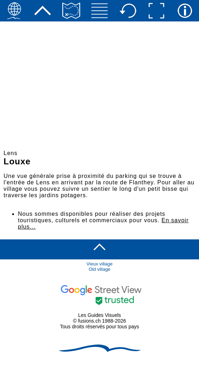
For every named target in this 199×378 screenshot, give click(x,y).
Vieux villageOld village (100, 266)
